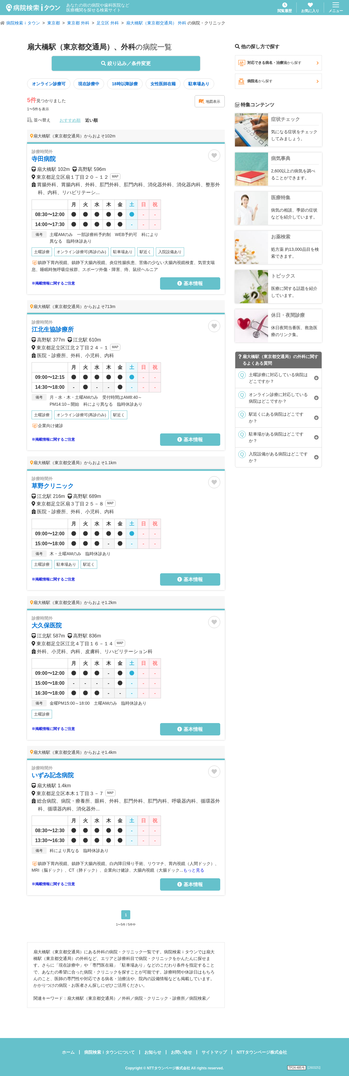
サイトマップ (214, 1052)
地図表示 (209, 101)
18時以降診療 (125, 83)
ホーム (68, 1052)
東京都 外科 (78, 22)
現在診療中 (88, 83)
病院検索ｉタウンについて (109, 1052)
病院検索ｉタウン (23, 22)
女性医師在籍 (163, 83)
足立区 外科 (108, 22)
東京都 (53, 22)
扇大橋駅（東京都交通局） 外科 (156, 22)
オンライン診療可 (49, 83)
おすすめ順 (70, 120)
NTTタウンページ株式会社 (261, 1052)
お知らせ (152, 1052)
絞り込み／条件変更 (125, 63)
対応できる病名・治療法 (278, 63)
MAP (115, 176)
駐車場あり (198, 83)
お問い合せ (181, 1052)
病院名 (278, 81)
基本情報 (189, 283)
